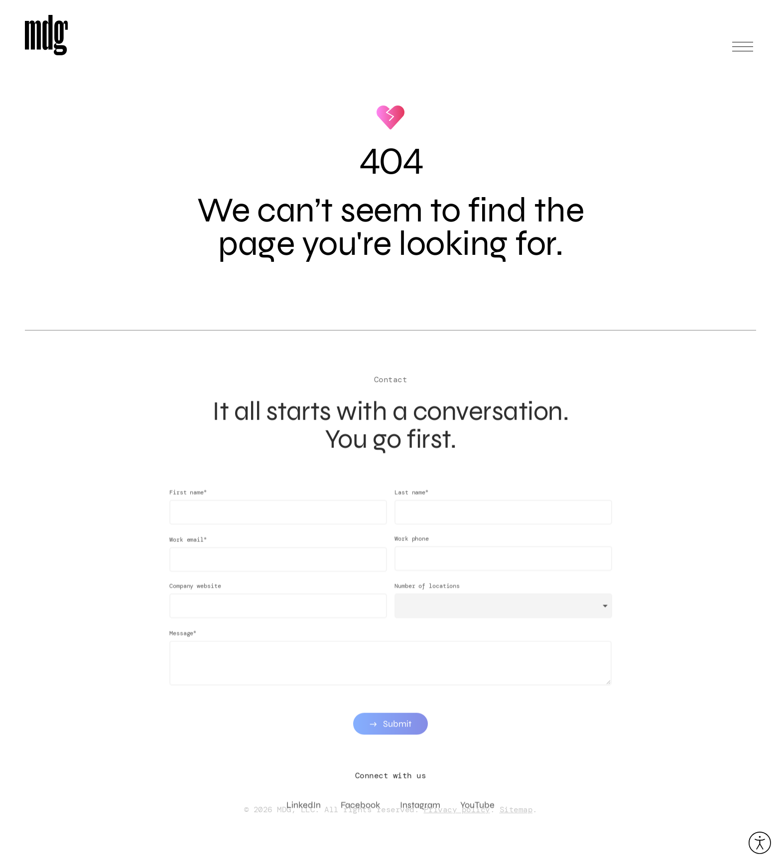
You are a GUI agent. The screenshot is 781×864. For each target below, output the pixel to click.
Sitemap (516, 809)
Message (182, 640)
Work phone (411, 546)
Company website (195, 593)
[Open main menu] (742, 51)
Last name (411, 499)
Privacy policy (457, 809)
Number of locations (427, 593)
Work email (188, 546)
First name (188, 499)
